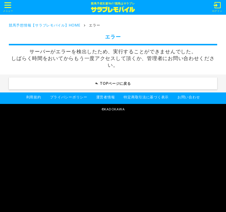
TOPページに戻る (115, 83)
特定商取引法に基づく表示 (146, 97)
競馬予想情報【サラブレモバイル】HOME (44, 25)
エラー (94, 25)
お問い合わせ (188, 97)
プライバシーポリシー (68, 97)
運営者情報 (105, 97)
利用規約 (33, 97)
